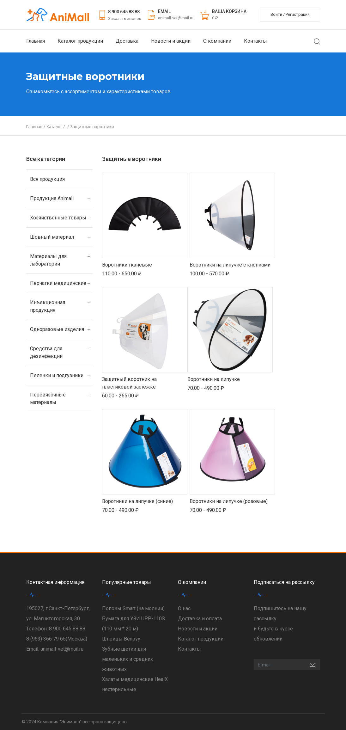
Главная (35, 41)
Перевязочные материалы (48, 398)
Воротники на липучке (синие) (137, 501)
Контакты (255, 41)
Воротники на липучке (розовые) (229, 501)
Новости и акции (171, 41)
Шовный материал (52, 237)
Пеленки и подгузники (56, 375)
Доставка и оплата (200, 619)
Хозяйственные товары (58, 218)
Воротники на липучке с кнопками (230, 265)
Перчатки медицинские (58, 283)
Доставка (127, 41)
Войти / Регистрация (290, 14)
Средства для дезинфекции (46, 352)
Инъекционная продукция (47, 306)
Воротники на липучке (213, 379)
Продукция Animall (52, 198)
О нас (184, 608)
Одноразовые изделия (57, 329)
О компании (217, 41)
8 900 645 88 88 (124, 11)
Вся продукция (47, 179)
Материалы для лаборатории (48, 260)
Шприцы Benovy (121, 639)
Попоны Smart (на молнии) (133, 608)
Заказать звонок (124, 18)
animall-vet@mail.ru (175, 17)
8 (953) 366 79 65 (46, 639)
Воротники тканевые (127, 265)
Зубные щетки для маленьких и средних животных (127, 659)
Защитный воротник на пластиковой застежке (129, 383)
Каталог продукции (80, 41)
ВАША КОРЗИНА (229, 11)
